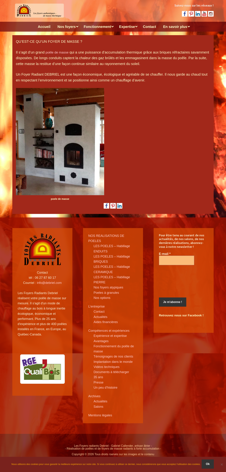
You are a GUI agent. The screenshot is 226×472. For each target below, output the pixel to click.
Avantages (101, 341)
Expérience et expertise (110, 336)
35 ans (98, 377)
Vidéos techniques (107, 367)
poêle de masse (58, 52)
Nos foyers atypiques (108, 287)
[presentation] (173, 281)
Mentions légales (100, 415)
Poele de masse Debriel (38, 11)
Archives (94, 396)
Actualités (100, 317)
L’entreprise (96, 306)
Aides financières (106, 322)
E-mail (165, 254)
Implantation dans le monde (113, 362)
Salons (98, 406)
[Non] (221, 465)
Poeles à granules (106, 292)
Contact (99, 311)
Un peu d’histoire (105, 387)
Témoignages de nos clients (113, 356)
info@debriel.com (49, 283)
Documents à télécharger (111, 372)
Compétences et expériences (108, 330)
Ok (208, 464)
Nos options (102, 298)
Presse (98, 382)
